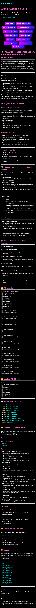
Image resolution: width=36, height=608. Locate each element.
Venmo (5, 445)
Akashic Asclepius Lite (9, 27)
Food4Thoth (7, 3)
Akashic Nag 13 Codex (23, 39)
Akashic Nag (10, 39)
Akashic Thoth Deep (25, 43)
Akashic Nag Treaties (10, 43)
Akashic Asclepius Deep (23, 23)
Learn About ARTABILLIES (11, 410)
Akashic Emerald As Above (26, 27)
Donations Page (9, 422)
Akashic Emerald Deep (10, 31)
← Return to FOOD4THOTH (8, 17)
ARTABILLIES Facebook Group (13, 418)
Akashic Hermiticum (11, 35)
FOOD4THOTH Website (11, 404)
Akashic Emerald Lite (26, 31)
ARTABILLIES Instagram (11, 414)
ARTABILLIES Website (10, 412)
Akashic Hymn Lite (25, 35)
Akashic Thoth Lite (18, 46)
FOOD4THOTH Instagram (11, 406)
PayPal (5, 443)
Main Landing (9, 23)
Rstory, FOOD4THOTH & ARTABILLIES (15, 420)
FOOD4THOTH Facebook (11, 408)
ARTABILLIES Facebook (11, 416)
